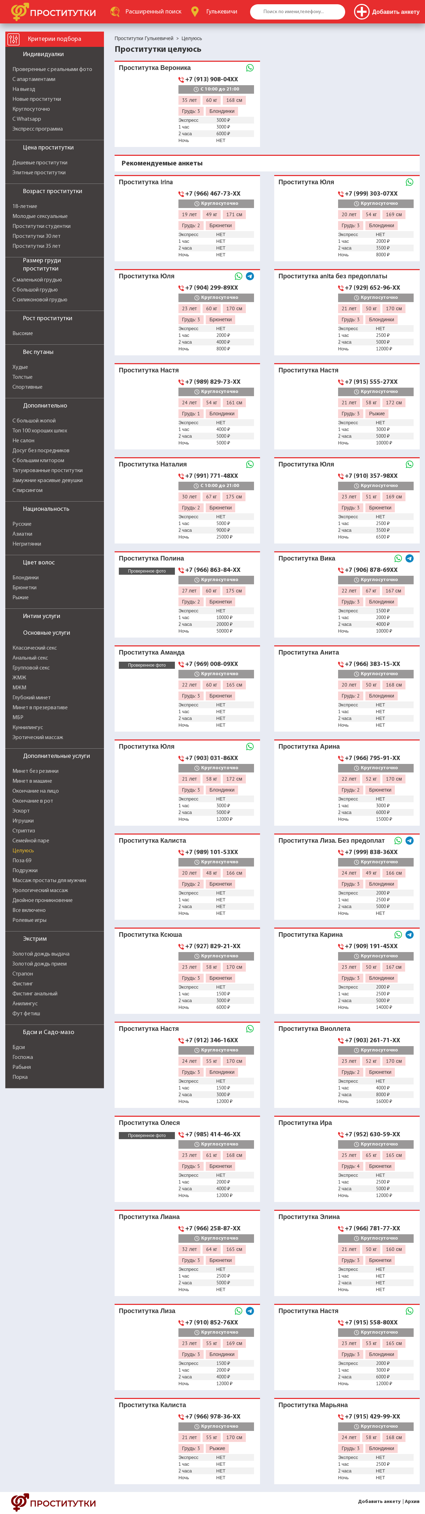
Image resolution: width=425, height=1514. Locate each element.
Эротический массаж (37, 737)
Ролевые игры (29, 920)
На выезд (23, 89)
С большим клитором (38, 461)
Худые (20, 367)
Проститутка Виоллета (314, 1028)
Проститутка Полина (151, 558)
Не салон (23, 441)
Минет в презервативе (40, 708)
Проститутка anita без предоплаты (332, 276)
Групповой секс (31, 668)
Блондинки (25, 578)
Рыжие (20, 598)
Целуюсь (23, 851)
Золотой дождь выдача (41, 954)
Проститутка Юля (306, 182)
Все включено (29, 910)
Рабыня (21, 1067)
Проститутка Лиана (149, 1217)
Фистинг (22, 984)
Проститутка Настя (149, 370)
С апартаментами (33, 79)
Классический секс (34, 648)
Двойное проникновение (42, 900)
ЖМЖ (19, 678)
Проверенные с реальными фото (52, 69)
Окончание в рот (32, 801)
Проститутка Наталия (153, 464)
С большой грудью (35, 290)
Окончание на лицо (35, 791)
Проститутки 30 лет (36, 236)
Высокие (22, 334)
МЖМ (19, 688)
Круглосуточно (31, 109)
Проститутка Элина (309, 1217)
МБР (17, 718)
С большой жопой (34, 421)
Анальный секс (30, 658)
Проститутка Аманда (151, 652)
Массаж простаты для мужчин (49, 881)
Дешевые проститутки (39, 163)
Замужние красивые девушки (47, 480)
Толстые (22, 377)
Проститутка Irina (146, 182)
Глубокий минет (31, 698)
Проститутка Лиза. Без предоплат (331, 840)
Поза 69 (21, 861)
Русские (22, 524)
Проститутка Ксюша (150, 934)
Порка (20, 1077)
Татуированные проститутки (47, 471)
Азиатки (22, 534)
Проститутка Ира (305, 1123)
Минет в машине (32, 781)
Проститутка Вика (306, 558)
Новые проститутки (36, 99)
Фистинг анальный (34, 994)
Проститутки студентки (41, 226)
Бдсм (18, 1047)
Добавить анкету (379, 1501)
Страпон (22, 974)
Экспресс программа (37, 129)
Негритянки (26, 544)
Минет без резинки (35, 771)
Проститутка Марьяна (313, 1405)
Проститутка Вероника (155, 68)
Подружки (25, 871)
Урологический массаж (40, 890)
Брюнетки (24, 588)
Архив (412, 1501)
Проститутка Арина (309, 746)
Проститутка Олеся (149, 1123)
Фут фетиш (26, 1014)
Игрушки (23, 821)
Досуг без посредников (41, 451)
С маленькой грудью (37, 280)
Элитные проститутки (39, 173)
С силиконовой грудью (39, 300)
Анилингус (25, 1004)
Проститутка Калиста (152, 840)
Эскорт (21, 811)
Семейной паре (30, 841)
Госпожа (22, 1057)
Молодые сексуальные (40, 216)
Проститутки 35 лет (36, 246)
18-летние (24, 206)
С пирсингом (27, 490)
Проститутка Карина (310, 934)
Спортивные (27, 387)
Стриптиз (23, 831)
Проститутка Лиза (147, 1311)
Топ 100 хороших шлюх (39, 431)
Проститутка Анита (308, 652)
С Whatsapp (26, 119)
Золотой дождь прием (39, 964)
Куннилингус (27, 728)
